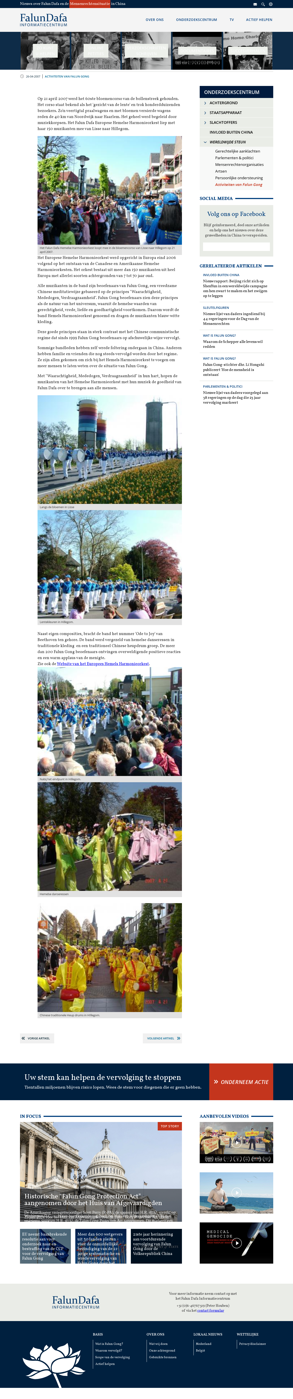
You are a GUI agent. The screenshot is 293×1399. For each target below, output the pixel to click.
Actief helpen (105, 1364)
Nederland (203, 1344)
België (200, 1351)
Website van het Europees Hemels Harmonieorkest (103, 664)
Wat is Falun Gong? (109, 1344)
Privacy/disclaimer (252, 1344)
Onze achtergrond (162, 1351)
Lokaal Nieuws (207, 1334)
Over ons (155, 1334)
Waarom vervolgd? (108, 1351)
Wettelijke (248, 1334)
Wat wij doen (158, 1344)
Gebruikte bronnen (163, 1357)
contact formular (210, 1310)
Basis (98, 1334)
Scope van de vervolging (112, 1357)
